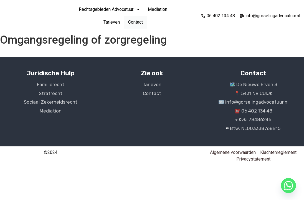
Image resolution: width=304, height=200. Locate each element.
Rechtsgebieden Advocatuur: (109, 9)
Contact (135, 22)
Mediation (157, 9)
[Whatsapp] (288, 185)
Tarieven (111, 22)
